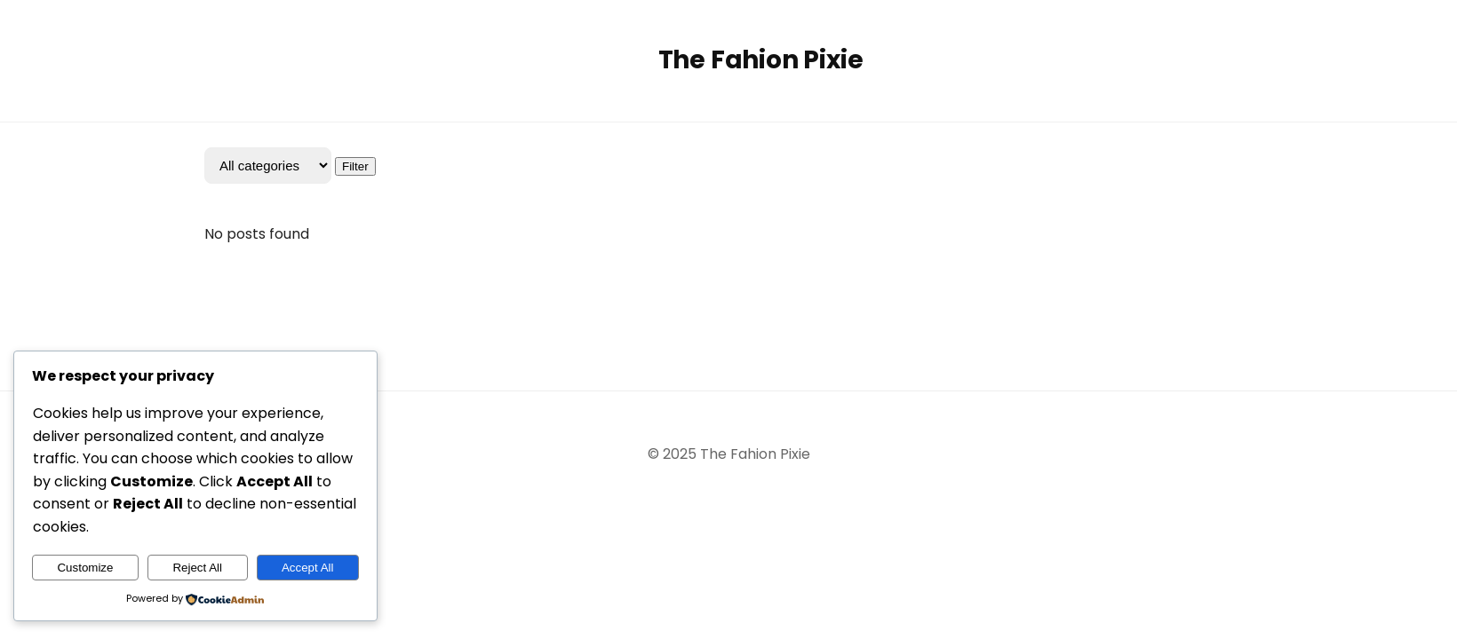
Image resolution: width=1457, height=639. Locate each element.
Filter (355, 166)
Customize (85, 567)
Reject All (197, 567)
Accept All (308, 567)
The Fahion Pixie (761, 60)
